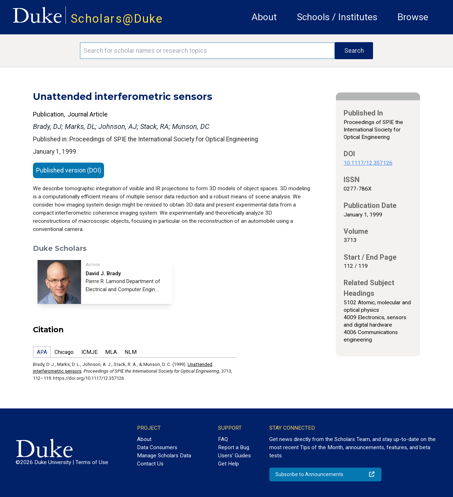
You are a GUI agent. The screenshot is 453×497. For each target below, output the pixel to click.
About (264, 17)
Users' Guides (234, 455)
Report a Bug (233, 447)
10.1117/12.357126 (368, 163)
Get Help (228, 464)
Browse (412, 17)
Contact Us (150, 464)
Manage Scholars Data (164, 455)
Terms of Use (91, 462)
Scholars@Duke (117, 19)
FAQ (223, 439)
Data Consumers (157, 447)
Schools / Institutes (337, 17)
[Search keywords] (207, 51)
